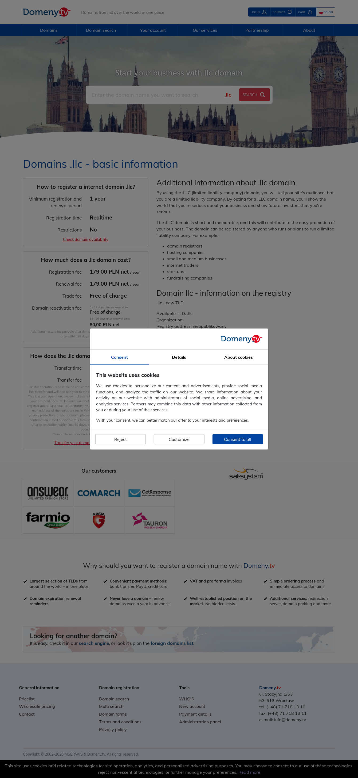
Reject (120, 439)
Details (179, 357)
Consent (119, 357)
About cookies (238, 357)
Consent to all (237, 439)
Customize (179, 439)
